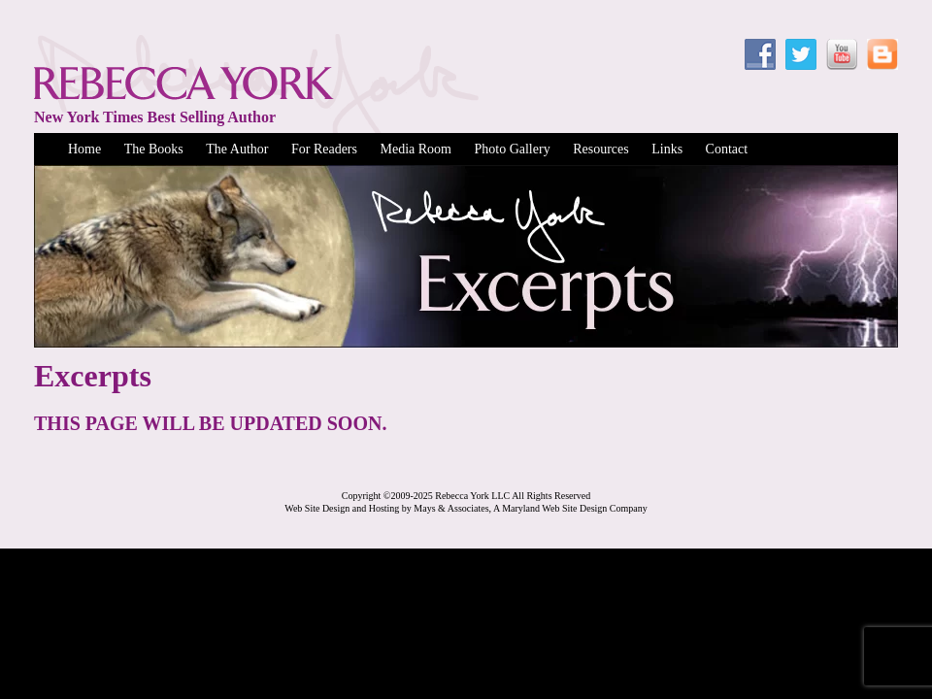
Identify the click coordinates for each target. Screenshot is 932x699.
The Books (153, 149)
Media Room (415, 149)
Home (84, 149)
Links (666, 149)
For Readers (324, 149)
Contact (727, 149)
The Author (237, 149)
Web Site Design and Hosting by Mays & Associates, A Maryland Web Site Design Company (465, 508)
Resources (601, 149)
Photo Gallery (511, 149)
